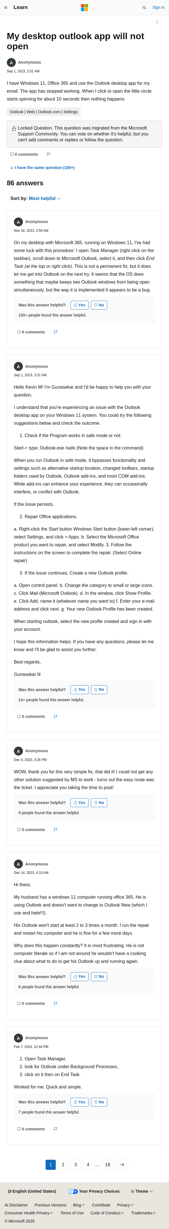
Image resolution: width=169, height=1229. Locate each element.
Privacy (123, 1205)
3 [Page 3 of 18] (75, 1164)
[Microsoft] (84, 7)
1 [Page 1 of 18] (50, 1164)
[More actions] (157, 21)
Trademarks (141, 1213)
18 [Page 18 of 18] (107, 1164)
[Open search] (144, 8)
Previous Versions (50, 1205)
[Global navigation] (5, 8)
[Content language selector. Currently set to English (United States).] (32, 1191)
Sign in (158, 7)
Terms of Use (72, 1213)
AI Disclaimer (16, 1205)
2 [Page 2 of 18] (63, 1164)
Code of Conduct (105, 1213)
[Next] (122, 1165)
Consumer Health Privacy (27, 1213)
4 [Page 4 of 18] (88, 1164)
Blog (77, 1205)
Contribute (101, 1205)
